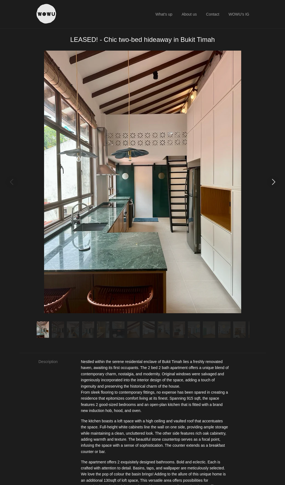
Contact (212, 14)
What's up (164, 14)
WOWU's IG (239, 14)
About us (189, 14)
